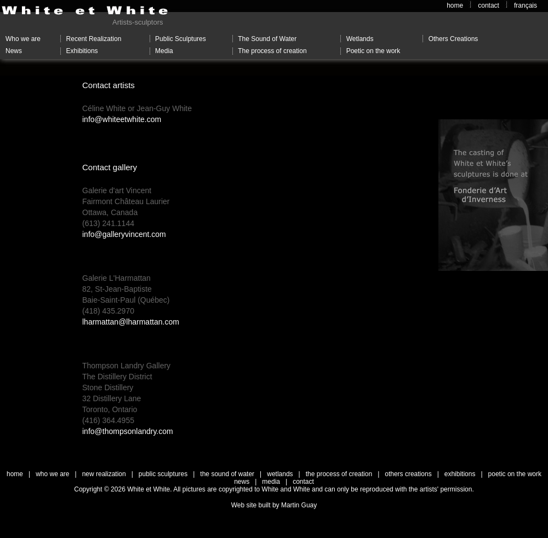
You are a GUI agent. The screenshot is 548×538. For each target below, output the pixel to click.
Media (164, 51)
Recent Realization (94, 39)
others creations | (414, 474)
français (525, 5)
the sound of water (227, 474)
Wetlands (360, 39)
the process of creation (339, 474)
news (241, 481)
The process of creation (272, 51)
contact (488, 5)
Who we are (23, 39)
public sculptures (163, 474)
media (271, 481)
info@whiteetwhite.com (121, 119)
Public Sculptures (180, 39)
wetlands (280, 474)
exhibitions (460, 474)
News (13, 51)
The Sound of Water (267, 39)
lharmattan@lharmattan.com (130, 321)
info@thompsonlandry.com (127, 431)
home (455, 5)
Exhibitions (82, 51)
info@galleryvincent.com (124, 234)
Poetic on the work (373, 51)
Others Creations (453, 39)
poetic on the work (514, 474)
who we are (52, 474)
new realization (104, 474)
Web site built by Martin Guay (274, 505)
